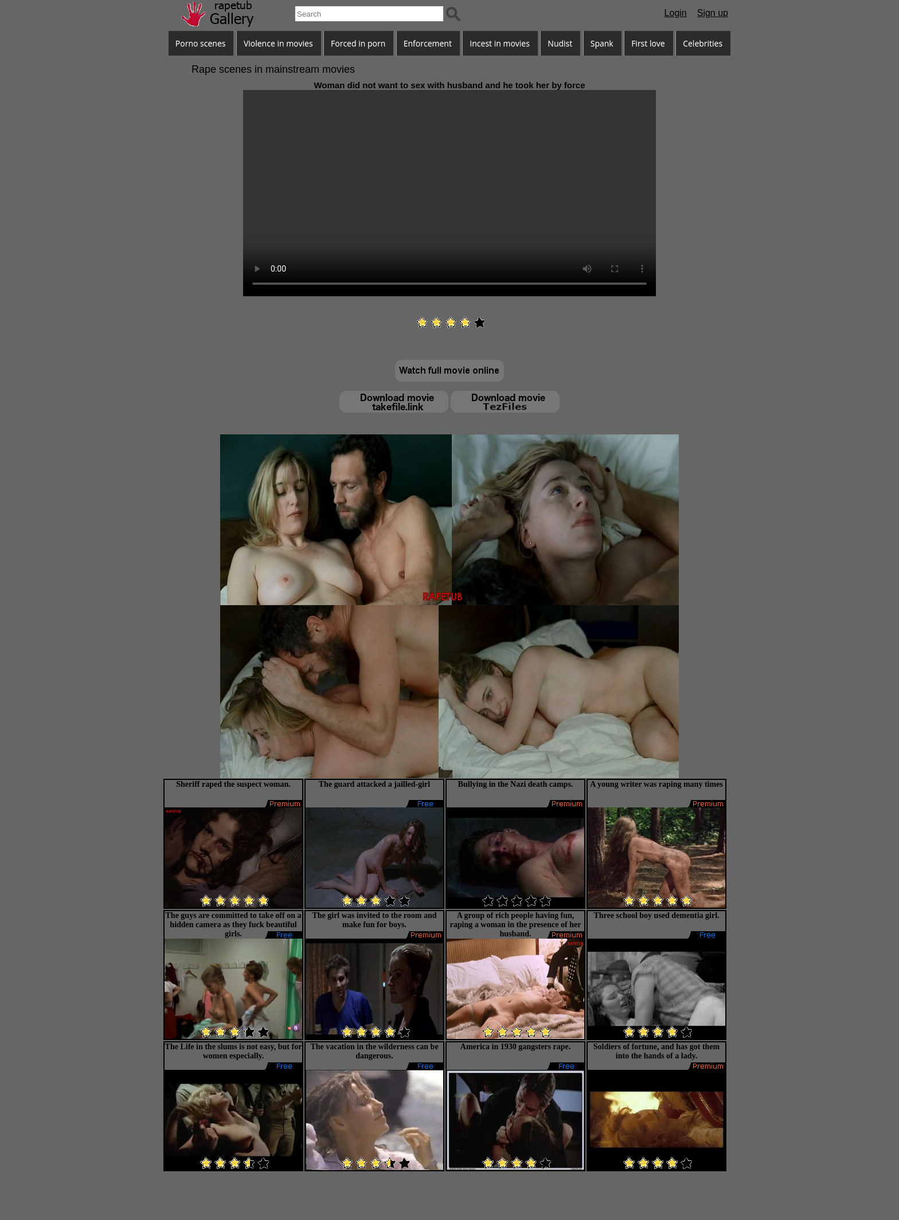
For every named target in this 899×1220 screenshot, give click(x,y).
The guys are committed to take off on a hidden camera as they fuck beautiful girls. (234, 924)
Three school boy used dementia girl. (656, 915)
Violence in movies (278, 43)
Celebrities (702, 43)
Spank (602, 43)
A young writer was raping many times (656, 784)
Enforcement (428, 43)
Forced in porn (358, 43)
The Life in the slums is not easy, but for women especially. (233, 1051)
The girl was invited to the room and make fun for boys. (374, 920)
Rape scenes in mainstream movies (273, 69)
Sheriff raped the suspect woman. (233, 784)
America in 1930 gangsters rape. (515, 1046)
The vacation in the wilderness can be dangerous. (374, 1051)
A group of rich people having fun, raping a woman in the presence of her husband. (515, 924)
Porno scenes (200, 43)
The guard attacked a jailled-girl (374, 784)
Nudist (560, 43)
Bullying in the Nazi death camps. (515, 784)
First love (648, 43)
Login (676, 13)
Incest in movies (500, 43)
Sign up (712, 13)
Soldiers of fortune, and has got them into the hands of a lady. (656, 1051)
